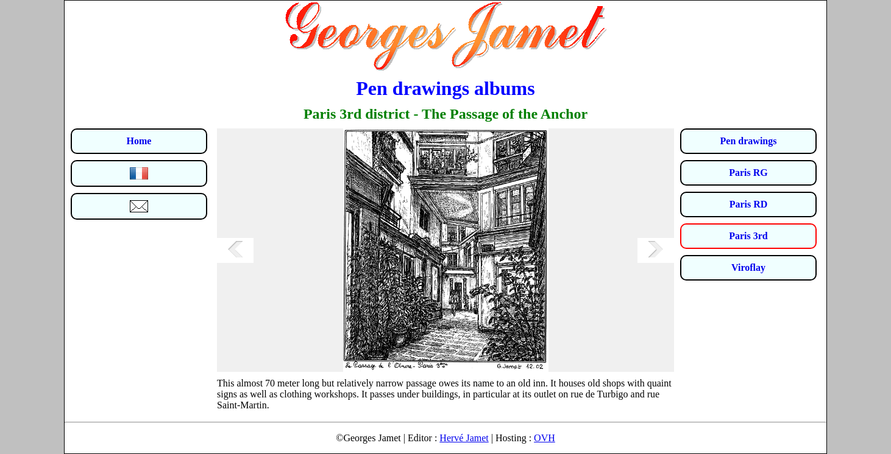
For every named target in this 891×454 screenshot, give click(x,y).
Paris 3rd (748, 236)
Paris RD (748, 204)
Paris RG (748, 172)
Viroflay (748, 267)
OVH (544, 438)
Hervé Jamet (463, 438)
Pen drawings (748, 141)
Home (139, 141)
